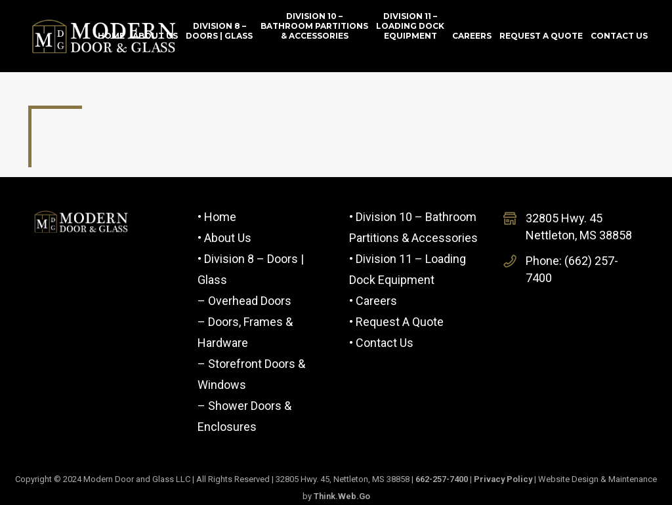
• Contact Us (381, 343)
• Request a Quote (396, 322)
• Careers (373, 301)
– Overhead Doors (244, 301)
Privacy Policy (503, 479)
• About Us (224, 238)
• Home (217, 217)
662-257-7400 (441, 479)
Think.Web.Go (342, 496)
